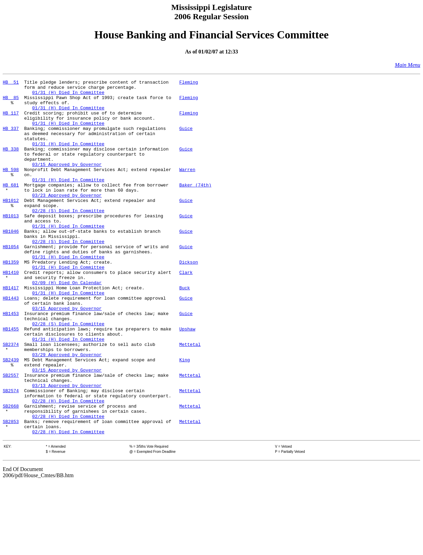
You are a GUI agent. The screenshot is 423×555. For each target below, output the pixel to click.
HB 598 (11, 188)
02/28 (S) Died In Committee (68, 237)
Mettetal (190, 398)
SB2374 (11, 398)
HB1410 (11, 311)
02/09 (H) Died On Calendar (67, 324)
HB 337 (11, 138)
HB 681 (11, 206)
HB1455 (11, 379)
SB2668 (11, 472)
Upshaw (187, 379)
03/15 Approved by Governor (67, 182)
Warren (187, 188)
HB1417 (11, 330)
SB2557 (11, 435)
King (184, 416)
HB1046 (11, 262)
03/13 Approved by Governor (67, 447)
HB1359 (11, 299)
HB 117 (11, 120)
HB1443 (11, 342)
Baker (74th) (195, 206)
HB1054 (11, 280)
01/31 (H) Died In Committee (68, 95)
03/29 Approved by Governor (67, 410)
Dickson (188, 299)
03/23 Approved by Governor (67, 219)
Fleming (188, 83)
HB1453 (11, 361)
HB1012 (11, 225)
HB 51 (11, 83)
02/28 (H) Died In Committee (68, 465)
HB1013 (11, 243)
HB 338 (11, 163)
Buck (184, 330)
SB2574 (11, 453)
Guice (186, 138)
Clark (186, 311)
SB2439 (11, 416)
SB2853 (11, 490)
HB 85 (11, 101)
